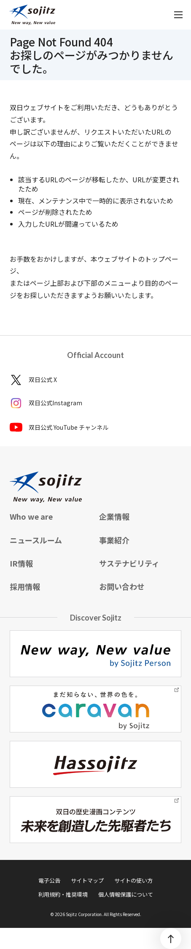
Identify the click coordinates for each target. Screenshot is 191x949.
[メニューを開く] (178, 15)
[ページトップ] (170, 938)
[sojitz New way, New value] (32, 15)
